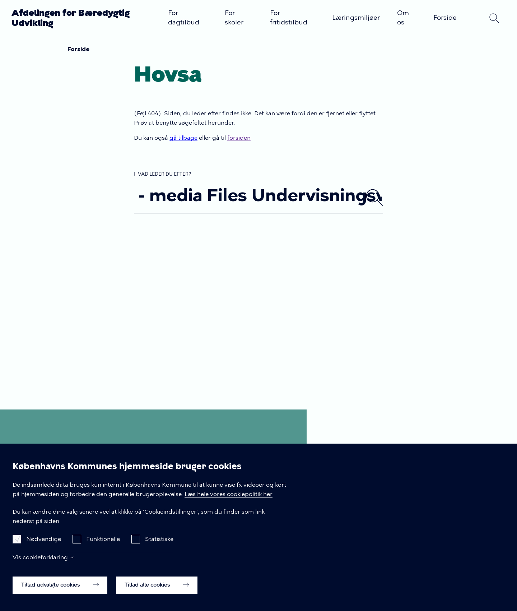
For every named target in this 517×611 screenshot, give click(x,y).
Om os (403, 17)
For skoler (234, 17)
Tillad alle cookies (157, 595)
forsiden (239, 137)
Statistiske (159, 549)
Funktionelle (103, 549)
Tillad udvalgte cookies (60, 595)
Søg (494, 18)
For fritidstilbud (288, 17)
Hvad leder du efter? (162, 174)
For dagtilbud (183, 17)
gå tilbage (183, 137)
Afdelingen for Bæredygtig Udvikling (70, 18)
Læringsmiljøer (356, 18)
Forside (445, 18)
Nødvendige (43, 549)
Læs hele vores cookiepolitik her (229, 504)
